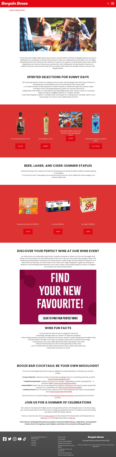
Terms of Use (62, 433)
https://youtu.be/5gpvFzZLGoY (59, 376)
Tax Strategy (61, 435)
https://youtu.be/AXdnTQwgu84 (70, 384)
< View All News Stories (17, 10)
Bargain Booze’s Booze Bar (64, 392)
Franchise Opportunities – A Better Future (39, 434)
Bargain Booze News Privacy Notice (66, 442)
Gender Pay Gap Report (65, 437)
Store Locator (49, 412)
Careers (33, 441)
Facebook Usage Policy (65, 449)
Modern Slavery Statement (66, 451)
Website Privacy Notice (64, 440)
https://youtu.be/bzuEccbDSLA (65, 380)
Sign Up (72, 414)
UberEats (33, 439)
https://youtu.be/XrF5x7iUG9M (61, 388)
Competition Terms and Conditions (65, 446)
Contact (33, 437)
